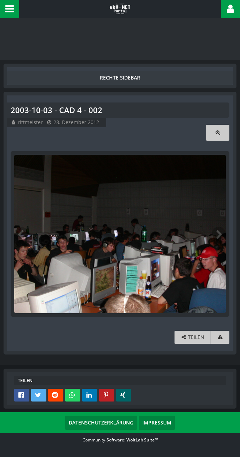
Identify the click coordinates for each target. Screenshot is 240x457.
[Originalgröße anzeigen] (217, 133)
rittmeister (30, 122)
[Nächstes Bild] (219, 234)
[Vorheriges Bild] (21, 234)
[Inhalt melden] (220, 337)
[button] (9, 9)
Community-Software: (120, 440)
